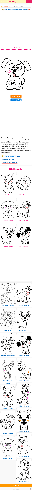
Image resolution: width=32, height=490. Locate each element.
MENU (29, 2)
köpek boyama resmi (8, 159)
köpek (19, 156)
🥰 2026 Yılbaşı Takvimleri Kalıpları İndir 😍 (16, 9)
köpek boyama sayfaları (9, 162)
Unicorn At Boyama (8, 305)
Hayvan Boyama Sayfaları (16, 6)
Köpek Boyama (8, 195)
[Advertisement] (16, 28)
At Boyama (8, 330)
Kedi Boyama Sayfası (8, 355)
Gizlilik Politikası (16, 489)
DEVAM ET (16, 485)
